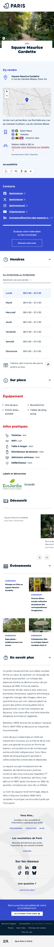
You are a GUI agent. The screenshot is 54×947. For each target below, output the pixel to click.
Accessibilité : (36, 924)
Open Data (21, 928)
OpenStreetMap (40, 116)
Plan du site (27, 932)
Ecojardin (19, 484)
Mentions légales (8, 924)
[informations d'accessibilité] (18, 171)
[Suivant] (47, 557)
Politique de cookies (37, 928)
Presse (11, 928)
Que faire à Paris (23, 941)
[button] (26, 100)
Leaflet (27, 116)
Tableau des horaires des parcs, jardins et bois (26, 365)
